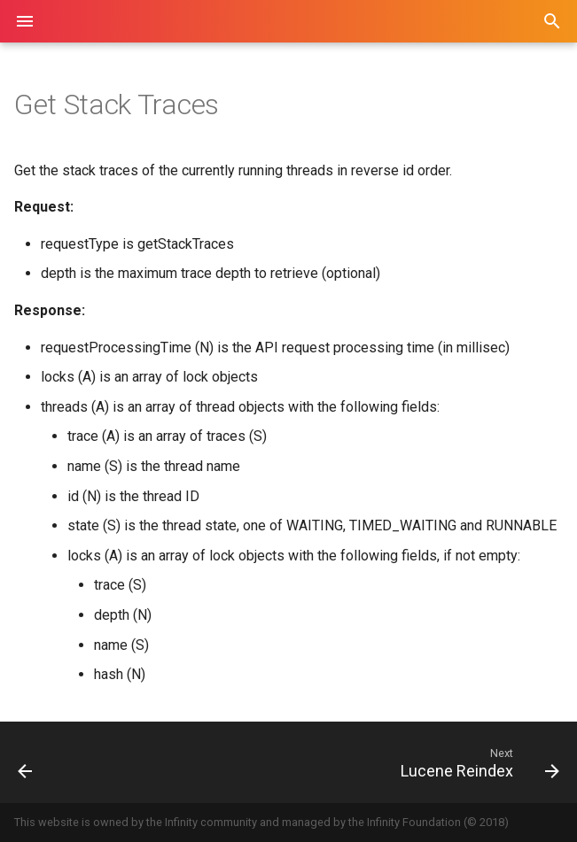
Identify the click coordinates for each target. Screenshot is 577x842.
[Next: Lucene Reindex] (359, 762)
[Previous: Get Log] (75, 762)
